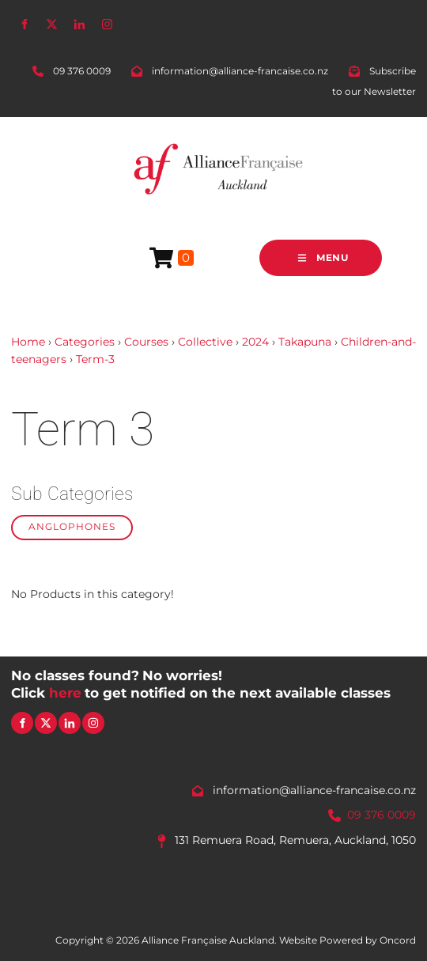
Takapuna (304, 342)
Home (28, 342)
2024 (255, 342)
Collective (205, 342)
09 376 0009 (381, 815)
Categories (85, 342)
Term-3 (95, 359)
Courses (146, 342)
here (65, 693)
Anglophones (71, 526)
